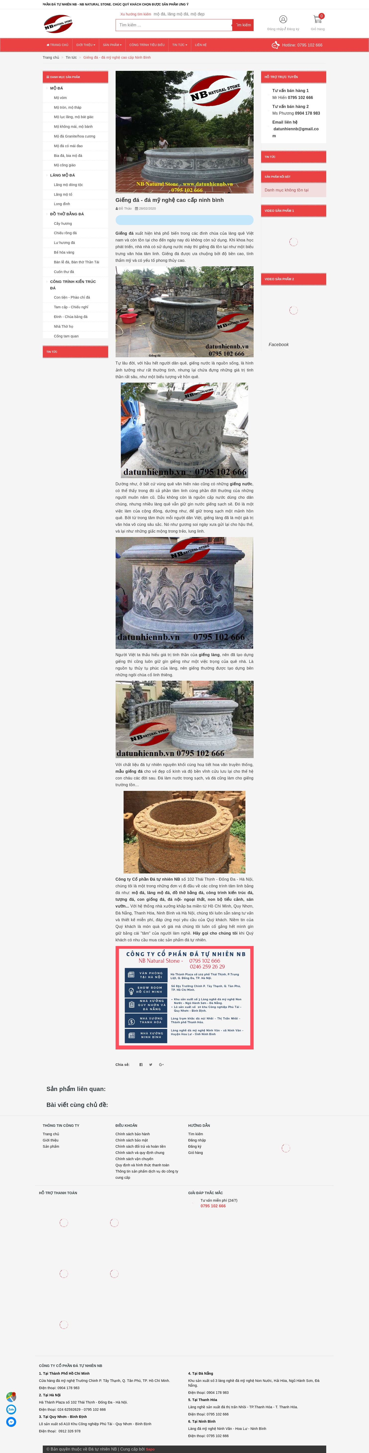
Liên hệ (201, 45)
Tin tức (179, 45)
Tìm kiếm (195, 1134)
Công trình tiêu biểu (147, 45)
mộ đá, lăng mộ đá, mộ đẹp (179, 14)
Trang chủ (57, 45)
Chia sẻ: (123, 1065)
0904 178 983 (307, 113)
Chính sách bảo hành (133, 1134)
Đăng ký (293, 29)
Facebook (279, 344)
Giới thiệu (85, 45)
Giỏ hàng (195, 1153)
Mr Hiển (280, 97)
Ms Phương (283, 113)
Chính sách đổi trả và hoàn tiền (141, 1146)
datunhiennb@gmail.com (296, 132)
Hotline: (302, 45)
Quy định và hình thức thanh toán (142, 1165)
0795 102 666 (300, 97)
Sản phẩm (112, 45)
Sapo (150, 1449)
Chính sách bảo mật (132, 1140)
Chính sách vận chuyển (134, 1159)
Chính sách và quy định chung (140, 1153)
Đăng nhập (276, 29)
